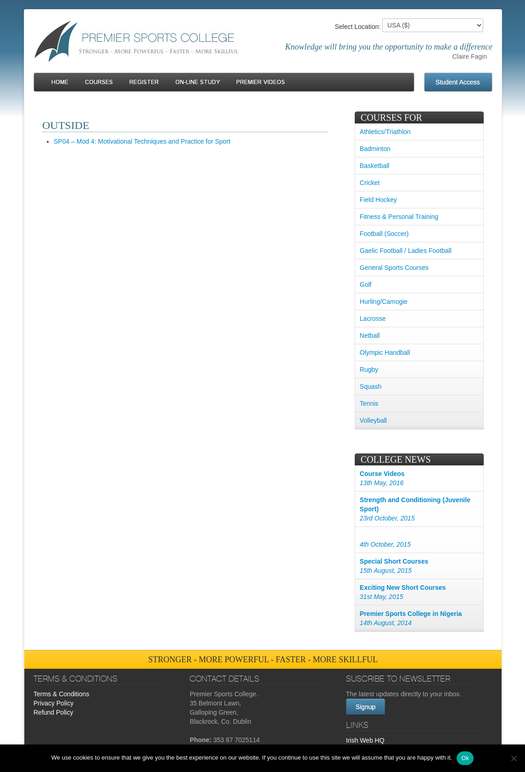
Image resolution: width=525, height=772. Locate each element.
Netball (370, 335)
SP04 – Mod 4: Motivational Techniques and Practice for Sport (142, 141)
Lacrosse (373, 318)
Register (144, 82)
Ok (465, 758)
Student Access (458, 82)
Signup (366, 706)
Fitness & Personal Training (399, 216)
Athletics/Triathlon (385, 131)
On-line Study (197, 82)
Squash (370, 386)
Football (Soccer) (384, 233)
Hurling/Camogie (384, 301)
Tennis (369, 403)
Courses (99, 82)
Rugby (369, 369)
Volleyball (373, 420)
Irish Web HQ (365, 740)
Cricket (370, 182)
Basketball (375, 165)
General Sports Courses (394, 267)
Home (59, 82)
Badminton (375, 148)
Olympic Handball (385, 352)
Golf (366, 284)
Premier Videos (260, 82)
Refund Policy (53, 712)
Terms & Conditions (61, 694)
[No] (513, 758)
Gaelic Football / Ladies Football (406, 250)
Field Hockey (378, 199)
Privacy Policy (53, 703)
